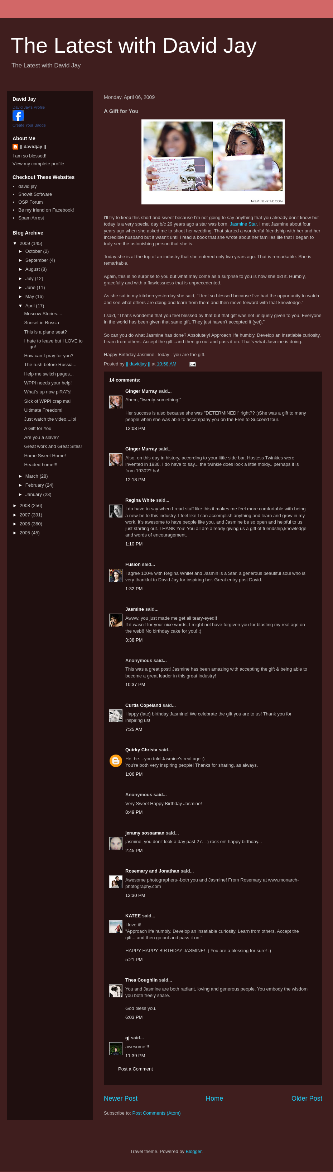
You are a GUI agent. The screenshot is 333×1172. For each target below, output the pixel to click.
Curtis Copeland (143, 705)
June (31, 287)
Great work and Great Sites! (53, 446)
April (30, 305)
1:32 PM (134, 588)
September (37, 260)
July (30, 278)
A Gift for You (37, 428)
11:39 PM (135, 1055)
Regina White (140, 500)
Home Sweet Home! (45, 455)
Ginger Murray (141, 391)
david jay (27, 186)
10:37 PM (135, 684)
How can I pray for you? (48, 355)
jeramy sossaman (144, 833)
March (32, 476)
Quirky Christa (141, 749)
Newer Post (120, 1098)
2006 (26, 523)
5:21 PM (134, 959)
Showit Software (35, 194)
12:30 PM (135, 895)
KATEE (133, 915)
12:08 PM (135, 428)
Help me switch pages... (48, 374)
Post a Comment (135, 1069)
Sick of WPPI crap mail (47, 401)
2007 (26, 515)
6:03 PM (134, 1017)
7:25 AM (134, 729)
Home (214, 1098)
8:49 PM (134, 812)
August (33, 269)
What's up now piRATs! (47, 391)
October (34, 251)
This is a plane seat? (45, 332)
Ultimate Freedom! (43, 410)
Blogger (194, 1151)
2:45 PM (134, 850)
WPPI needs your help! (48, 383)
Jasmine (134, 609)
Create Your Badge (29, 125)
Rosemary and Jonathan (152, 871)
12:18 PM (135, 479)
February (35, 485)
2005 (26, 532)
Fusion (133, 564)
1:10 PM (134, 544)
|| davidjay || (33, 146)
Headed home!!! (40, 464)
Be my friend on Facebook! (46, 210)
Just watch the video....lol (50, 419)
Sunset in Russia (41, 322)
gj (127, 1037)
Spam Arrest (31, 218)
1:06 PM (134, 774)
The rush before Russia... (50, 364)
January (34, 494)
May (30, 296)
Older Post (306, 1098)
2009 (26, 243)
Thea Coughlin (141, 980)
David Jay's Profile (29, 107)
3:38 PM (134, 640)
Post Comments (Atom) (156, 1113)
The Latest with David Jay (134, 45)
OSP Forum (30, 202)
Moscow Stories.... (43, 313)
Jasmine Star (243, 224)
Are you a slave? (41, 437)
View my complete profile (38, 163)
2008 (26, 505)
